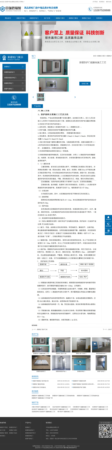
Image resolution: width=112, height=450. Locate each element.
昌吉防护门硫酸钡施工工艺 (39, 409)
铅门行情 (47, 18)
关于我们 (95, 1)
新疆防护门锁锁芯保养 (79, 381)
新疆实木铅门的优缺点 (39, 387)
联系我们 (102, 1)
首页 (94, 56)
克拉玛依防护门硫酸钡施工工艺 (61, 407)
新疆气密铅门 (8, 89)
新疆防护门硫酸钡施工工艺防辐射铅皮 (88, 395)
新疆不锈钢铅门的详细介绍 (41, 381)
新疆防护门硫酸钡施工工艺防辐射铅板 (63, 395)
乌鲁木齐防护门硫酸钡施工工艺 (41, 407)
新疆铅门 (7, 66)
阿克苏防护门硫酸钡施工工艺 (99, 409)
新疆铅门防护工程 (42, 329)
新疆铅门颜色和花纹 (39, 384)
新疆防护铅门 (34, 18)
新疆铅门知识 (86, 18)
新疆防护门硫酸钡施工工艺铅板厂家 (42, 398)
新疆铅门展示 (60, 18)
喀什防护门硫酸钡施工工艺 (65, 411)
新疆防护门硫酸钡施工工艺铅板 (41, 395)
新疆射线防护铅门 (10, 77)
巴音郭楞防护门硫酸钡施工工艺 (79, 409)
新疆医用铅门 (8, 83)
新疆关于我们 (21, 18)
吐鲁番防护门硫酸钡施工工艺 (81, 407)
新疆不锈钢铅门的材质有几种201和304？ (84, 384)
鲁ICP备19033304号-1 (70, 447)
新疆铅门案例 (73, 18)
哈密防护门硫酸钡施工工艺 (100, 407)
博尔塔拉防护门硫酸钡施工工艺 (59, 409)
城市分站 (108, 1)
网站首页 (8, 18)
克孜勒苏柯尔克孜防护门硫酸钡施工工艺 (43, 411)
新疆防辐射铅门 (9, 72)
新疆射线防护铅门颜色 (79, 387)
